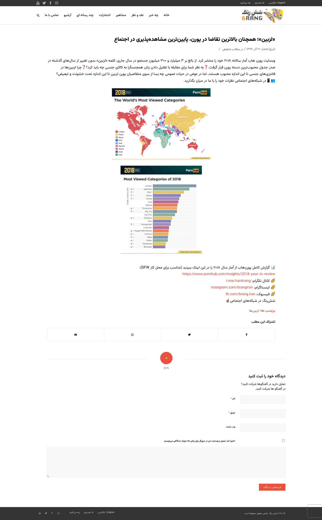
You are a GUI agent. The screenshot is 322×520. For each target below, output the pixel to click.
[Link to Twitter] (44, 3)
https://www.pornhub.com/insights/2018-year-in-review (228, 274)
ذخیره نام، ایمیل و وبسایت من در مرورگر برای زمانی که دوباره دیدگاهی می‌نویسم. (199, 441)
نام (233, 399)
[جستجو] (38, 15)
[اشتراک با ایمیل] (75, 334)
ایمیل (231, 413)
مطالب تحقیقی (231, 49)
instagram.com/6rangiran (232, 287)
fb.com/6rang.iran (240, 294)
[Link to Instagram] (56, 3)
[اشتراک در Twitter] (189, 334)
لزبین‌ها (254, 310)
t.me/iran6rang (239, 281)
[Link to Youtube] (38, 3)
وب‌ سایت (230, 427)
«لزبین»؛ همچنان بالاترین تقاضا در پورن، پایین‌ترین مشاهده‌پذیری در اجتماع (194, 39)
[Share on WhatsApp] (132, 334)
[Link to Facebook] (50, 3)
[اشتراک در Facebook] (246, 334)
